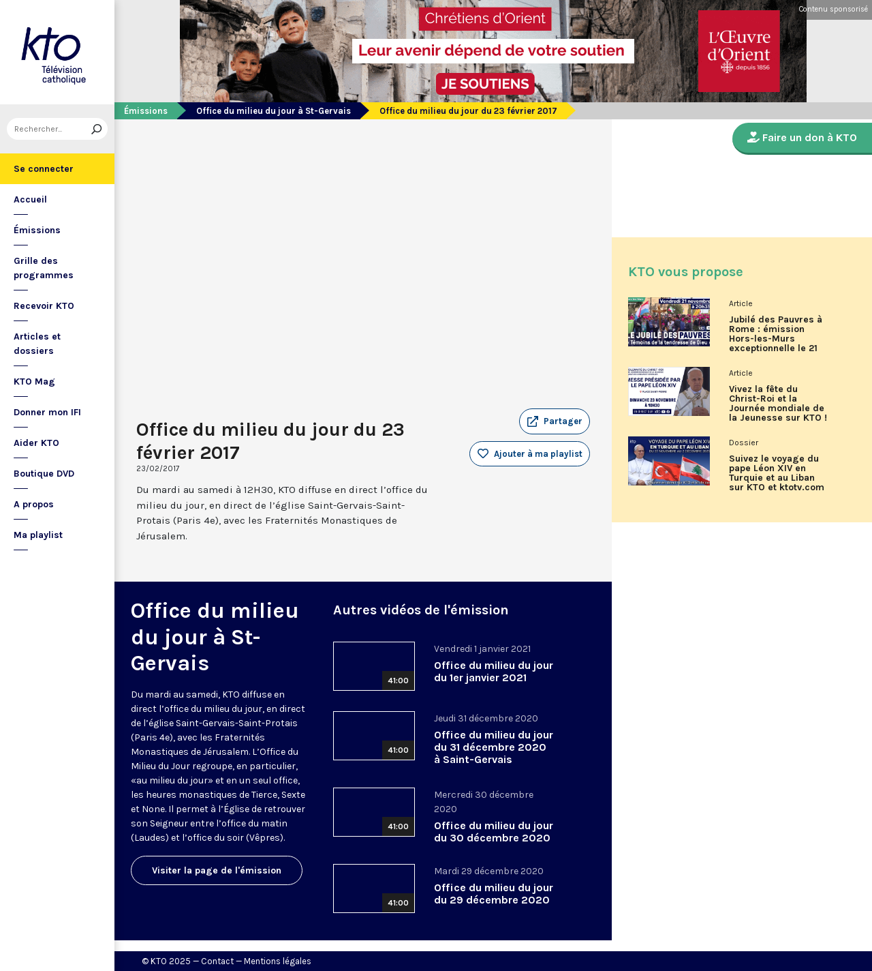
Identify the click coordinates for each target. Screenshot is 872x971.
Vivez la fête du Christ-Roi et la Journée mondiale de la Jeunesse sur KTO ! (778, 404)
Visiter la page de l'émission (216, 870)
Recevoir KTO (44, 306)
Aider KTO (36, 443)
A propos (34, 504)
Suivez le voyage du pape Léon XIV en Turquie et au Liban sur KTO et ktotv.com (776, 473)
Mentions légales (277, 961)
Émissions (37, 230)
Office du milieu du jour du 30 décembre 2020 (493, 831)
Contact (217, 961)
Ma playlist (38, 535)
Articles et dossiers (37, 344)
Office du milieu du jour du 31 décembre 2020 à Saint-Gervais (493, 747)
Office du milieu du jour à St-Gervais (273, 111)
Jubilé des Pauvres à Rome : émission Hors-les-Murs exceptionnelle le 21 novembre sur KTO (775, 339)
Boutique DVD (44, 473)
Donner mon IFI (47, 412)
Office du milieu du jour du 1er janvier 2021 (493, 671)
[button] (554, 421)
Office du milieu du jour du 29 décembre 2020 (493, 893)
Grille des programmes (44, 268)
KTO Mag (34, 381)
